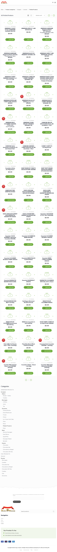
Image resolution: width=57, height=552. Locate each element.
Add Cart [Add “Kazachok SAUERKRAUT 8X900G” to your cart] (29, 287)
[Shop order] (39, 15)
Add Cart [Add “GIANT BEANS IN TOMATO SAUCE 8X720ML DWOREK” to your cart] (29, 176)
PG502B (28, 160)
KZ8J (28, 250)
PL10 (10, 336)
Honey (4, 417)
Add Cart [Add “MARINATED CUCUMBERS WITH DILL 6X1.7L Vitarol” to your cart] (48, 287)
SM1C (28, 314)
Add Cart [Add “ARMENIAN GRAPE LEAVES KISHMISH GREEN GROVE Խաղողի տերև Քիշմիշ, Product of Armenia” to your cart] (48, 86)
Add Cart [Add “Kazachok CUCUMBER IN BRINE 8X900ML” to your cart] (29, 244)
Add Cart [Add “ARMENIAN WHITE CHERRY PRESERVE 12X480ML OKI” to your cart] (48, 108)
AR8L (28, 69)
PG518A (47, 138)
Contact (2, 523)
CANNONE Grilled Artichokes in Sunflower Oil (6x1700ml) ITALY (10, 147)
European (19, 9)
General (3, 456)
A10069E (47, 272)
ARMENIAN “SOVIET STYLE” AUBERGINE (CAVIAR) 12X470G (10, 30)
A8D (28, 182)
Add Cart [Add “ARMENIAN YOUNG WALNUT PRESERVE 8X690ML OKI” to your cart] (29, 132)
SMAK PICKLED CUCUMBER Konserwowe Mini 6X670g (10, 323)
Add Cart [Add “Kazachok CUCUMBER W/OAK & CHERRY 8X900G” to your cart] (11, 266)
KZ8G (28, 272)
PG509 (10, 357)
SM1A (10, 314)
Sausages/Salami (7, 438)
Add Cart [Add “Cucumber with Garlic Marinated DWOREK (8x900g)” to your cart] (48, 373)
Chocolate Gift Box (8, 451)
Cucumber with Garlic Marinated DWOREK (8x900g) (47, 366)
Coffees (5, 402)
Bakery (3, 393)
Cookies (5, 397)
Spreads (5, 441)
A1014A (10, 160)
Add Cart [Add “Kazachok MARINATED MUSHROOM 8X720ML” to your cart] (11, 287)
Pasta (4, 423)
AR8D (10, 69)
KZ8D (47, 250)
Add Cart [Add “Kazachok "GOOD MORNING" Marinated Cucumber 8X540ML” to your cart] (11, 244)
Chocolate (5, 445)
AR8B (10, 92)
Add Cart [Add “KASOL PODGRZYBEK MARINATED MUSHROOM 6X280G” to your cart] (29, 222)
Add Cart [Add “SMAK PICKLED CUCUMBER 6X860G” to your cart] (48, 308)
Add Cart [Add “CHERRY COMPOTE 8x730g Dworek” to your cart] (48, 154)
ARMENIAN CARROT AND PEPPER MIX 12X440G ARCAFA (47, 55)
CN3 (47, 114)
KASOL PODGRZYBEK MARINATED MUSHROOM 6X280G (28, 215)
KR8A (28, 228)
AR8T (47, 45)
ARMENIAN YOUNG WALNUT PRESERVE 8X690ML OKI (28, 124)
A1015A (28, 357)
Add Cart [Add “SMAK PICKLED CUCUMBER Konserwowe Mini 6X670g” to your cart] (11, 330)
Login (21, 549)
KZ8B (10, 250)
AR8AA (46, 20)
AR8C (10, 20)
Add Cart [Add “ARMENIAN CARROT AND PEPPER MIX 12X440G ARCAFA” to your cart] (48, 63)
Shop (2, 520)
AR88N (46, 69)
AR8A (10, 45)
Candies (4, 462)
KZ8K (28, 293)
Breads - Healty (7, 395)
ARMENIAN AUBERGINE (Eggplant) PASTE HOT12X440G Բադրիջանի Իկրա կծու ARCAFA (47, 31)
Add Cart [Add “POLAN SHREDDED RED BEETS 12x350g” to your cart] (11, 308)
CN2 (28, 138)
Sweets (4, 443)
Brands (2, 521)
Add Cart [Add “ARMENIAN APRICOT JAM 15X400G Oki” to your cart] (29, 39)
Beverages (4, 400)
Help (31, 549)
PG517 (46, 336)
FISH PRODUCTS (5, 454)
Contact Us (36, 549)
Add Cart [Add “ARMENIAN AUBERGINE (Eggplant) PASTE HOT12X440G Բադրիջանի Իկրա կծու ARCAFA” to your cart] (48, 39)
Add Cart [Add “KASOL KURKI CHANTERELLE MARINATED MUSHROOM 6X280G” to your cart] (48, 200)
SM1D (47, 293)
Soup (4, 428)
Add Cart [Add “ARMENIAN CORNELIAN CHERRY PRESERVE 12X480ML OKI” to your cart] (29, 86)
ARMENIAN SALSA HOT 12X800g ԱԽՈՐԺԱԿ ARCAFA (28, 102)
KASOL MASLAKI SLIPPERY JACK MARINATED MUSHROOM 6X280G (10, 215)
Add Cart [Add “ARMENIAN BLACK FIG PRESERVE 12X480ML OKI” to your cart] (29, 63)
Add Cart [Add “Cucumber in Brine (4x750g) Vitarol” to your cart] (11, 176)
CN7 (10, 138)
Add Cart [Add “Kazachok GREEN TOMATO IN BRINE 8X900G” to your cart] (48, 266)
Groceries (25, 9)
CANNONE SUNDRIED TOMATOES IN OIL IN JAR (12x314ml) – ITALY (28, 147)
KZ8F (10, 272)
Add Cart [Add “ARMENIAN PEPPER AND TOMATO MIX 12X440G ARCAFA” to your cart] (11, 108)
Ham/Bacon (6, 434)
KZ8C (47, 228)
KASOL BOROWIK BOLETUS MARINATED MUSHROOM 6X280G (28, 192)
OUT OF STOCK (29, 108)
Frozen (4, 414)
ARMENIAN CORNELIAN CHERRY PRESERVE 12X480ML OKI (28, 78)
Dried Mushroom (7, 412)
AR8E (28, 20)
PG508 (46, 357)
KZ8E (10, 228)
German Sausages (7, 432)
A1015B (46, 160)
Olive (4, 421)
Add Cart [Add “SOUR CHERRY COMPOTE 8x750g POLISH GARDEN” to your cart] (48, 330)
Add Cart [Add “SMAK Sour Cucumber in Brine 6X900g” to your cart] (29, 330)
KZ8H (47, 206)
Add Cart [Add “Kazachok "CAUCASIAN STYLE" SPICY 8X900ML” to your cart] (48, 222)
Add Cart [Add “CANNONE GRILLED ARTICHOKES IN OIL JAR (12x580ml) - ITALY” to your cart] (48, 132)
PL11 (10, 293)
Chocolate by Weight (8, 449)
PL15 (28, 336)
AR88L (10, 114)
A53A (10, 182)
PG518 (46, 314)
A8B (28, 206)
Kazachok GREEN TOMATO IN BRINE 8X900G (47, 259)
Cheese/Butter (7, 410)
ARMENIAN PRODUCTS (7, 389)
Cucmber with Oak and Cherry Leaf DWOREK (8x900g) (10, 366)
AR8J (28, 45)
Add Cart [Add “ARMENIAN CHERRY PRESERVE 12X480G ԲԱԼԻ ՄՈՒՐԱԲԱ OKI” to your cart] (11, 86)
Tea (4, 406)
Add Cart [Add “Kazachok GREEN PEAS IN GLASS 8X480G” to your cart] (29, 266)
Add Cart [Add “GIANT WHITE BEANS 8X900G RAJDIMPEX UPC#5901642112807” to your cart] (48, 176)
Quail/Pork (5, 436)
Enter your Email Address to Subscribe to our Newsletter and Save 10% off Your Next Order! (28, 495)
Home (2, 9)
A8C (10, 206)
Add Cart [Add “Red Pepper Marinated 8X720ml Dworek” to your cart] (29, 308)
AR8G (28, 114)
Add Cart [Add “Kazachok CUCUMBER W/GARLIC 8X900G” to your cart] (48, 244)
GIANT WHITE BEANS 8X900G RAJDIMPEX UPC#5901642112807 (47, 170)
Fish (3, 473)
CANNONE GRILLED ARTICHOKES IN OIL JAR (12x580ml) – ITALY (46, 124)
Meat (3, 430)
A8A (47, 182)
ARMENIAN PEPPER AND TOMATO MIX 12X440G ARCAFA (10, 102)
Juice (4, 404)
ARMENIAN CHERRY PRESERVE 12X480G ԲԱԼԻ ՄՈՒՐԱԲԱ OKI (10, 78)
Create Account (26, 549)
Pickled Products (7, 425)
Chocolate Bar (6, 447)
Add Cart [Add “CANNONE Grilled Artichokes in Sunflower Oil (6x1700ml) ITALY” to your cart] (11, 154)
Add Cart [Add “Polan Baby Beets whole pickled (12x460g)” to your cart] (29, 351)
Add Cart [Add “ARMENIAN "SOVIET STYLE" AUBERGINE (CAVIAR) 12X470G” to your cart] (11, 39)
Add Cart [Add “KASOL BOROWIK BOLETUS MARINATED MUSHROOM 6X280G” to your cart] (29, 200)
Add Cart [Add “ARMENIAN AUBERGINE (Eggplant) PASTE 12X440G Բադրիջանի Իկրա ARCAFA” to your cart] (11, 63)
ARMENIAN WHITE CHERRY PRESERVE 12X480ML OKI (47, 102)
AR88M (28, 92)
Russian (3, 458)
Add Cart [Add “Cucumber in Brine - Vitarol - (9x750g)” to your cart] (29, 373)
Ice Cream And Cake (8, 419)
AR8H (47, 92)
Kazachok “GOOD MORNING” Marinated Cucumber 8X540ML (10, 237)
